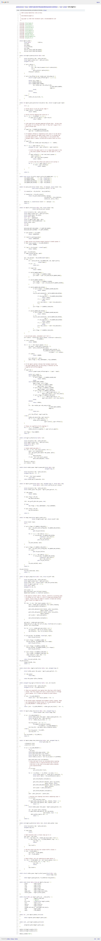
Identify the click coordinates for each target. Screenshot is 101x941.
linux (26, 7)
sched (65, 7)
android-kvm (20, 7)
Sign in (98, 2)
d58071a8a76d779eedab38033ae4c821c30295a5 (43, 7)
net (61, 7)
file (45, 10)
